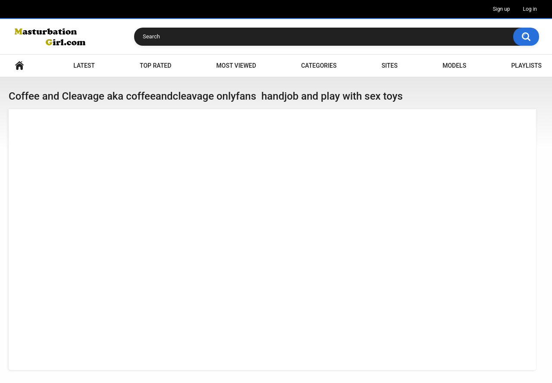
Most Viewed (236, 65)
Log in (530, 9)
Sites (390, 65)
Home (19, 66)
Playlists (526, 65)
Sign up (501, 9)
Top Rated (155, 65)
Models (454, 65)
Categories (318, 65)
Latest (84, 65)
